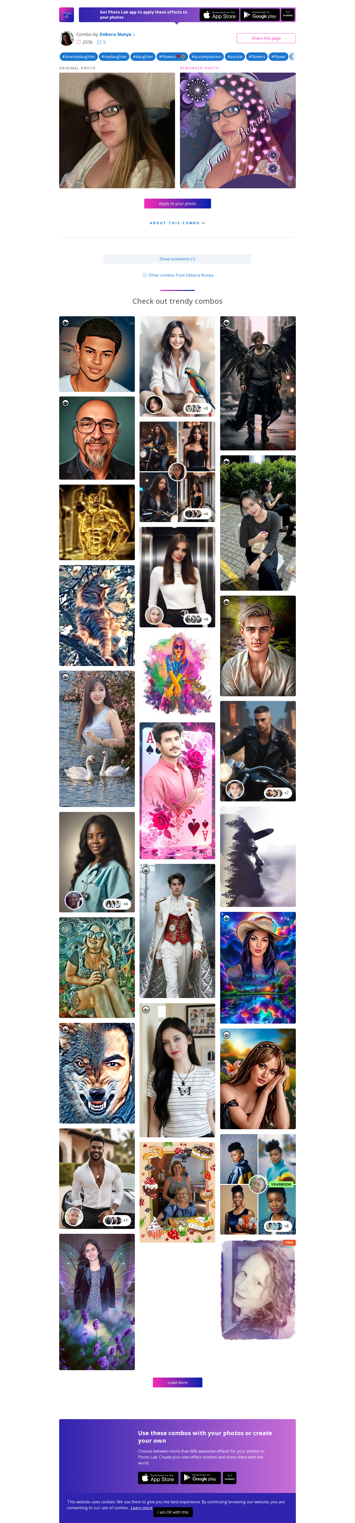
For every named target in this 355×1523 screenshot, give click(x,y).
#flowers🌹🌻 (172, 56)
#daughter (143, 56)
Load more (178, 1382)
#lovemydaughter (78, 56)
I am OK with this (173, 1512)
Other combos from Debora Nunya (177, 275)
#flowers (256, 56)
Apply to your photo (177, 203)
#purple (235, 56)
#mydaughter (114, 56)
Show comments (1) (177, 259)
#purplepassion (206, 56)
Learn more (141, 1507)
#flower (278, 56)
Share (266, 38)
